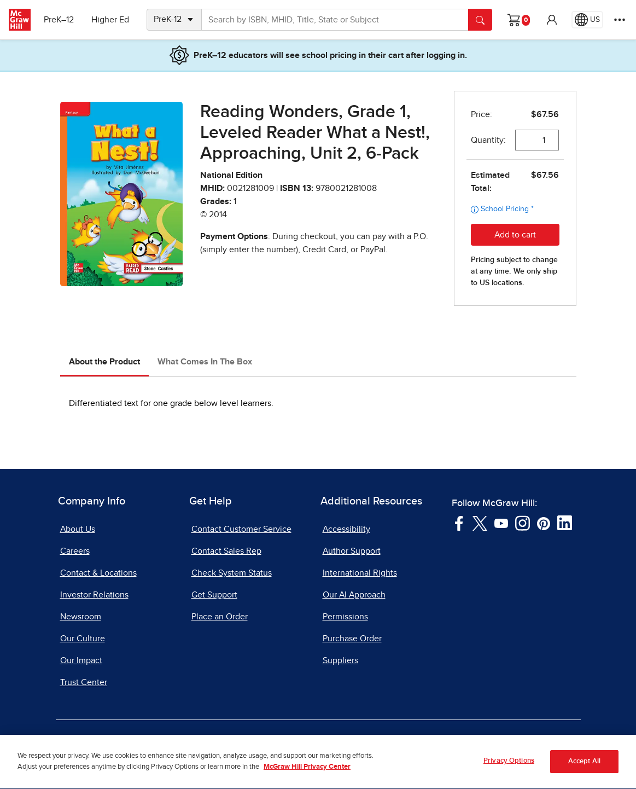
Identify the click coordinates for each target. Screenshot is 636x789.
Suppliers (340, 660)
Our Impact (81, 660)
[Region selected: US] (587, 19)
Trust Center (83, 682)
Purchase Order (352, 638)
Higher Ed (110, 19)
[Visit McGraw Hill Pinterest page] (543, 522)
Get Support (214, 594)
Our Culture (82, 638)
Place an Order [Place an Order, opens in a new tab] (219, 616)
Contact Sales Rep (226, 551)
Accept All (584, 771)
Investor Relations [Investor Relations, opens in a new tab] (94, 594)
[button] (552, 19)
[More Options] (619, 19)
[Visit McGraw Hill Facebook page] (459, 522)
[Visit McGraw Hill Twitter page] (479, 522)
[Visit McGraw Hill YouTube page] (501, 522)
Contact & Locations (98, 572)
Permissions (345, 616)
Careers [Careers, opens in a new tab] (75, 551)
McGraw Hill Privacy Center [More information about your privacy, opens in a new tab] (307, 776)
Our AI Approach (354, 594)
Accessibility (346, 529)
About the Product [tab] (104, 361)
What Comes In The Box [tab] (204, 361)
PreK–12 (59, 19)
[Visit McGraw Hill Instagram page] (522, 522)
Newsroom (80, 616)
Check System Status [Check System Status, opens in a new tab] (231, 572)
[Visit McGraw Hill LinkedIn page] (564, 522)
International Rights (360, 572)
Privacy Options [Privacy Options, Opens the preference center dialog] (508, 770)
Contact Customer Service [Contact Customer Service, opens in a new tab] (241, 529)
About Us (77, 529)
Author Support (352, 551)
